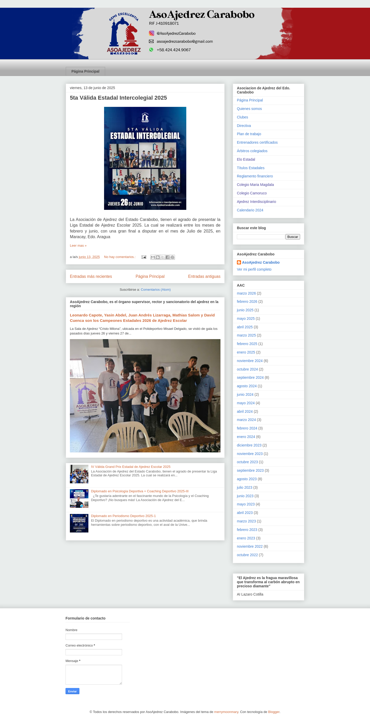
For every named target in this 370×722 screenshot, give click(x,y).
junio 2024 (245, 394)
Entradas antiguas (204, 276)
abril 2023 (245, 513)
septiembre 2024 (250, 377)
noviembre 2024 (250, 361)
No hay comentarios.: (120, 257)
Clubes (242, 117)
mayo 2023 (246, 504)
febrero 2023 (247, 530)
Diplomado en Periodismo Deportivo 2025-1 (123, 516)
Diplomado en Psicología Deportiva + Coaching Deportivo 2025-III (140, 491)
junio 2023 (245, 496)
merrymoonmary (226, 712)
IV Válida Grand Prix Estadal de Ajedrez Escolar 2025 (130, 467)
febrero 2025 (247, 344)
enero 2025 (246, 352)
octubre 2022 (247, 555)
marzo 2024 (246, 420)
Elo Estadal (246, 159)
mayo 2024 (246, 403)
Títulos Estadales (250, 168)
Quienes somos (249, 109)
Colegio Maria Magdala (255, 185)
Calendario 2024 (250, 210)
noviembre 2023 (250, 454)
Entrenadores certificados (257, 142)
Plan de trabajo (249, 134)
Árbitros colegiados (252, 151)
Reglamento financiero (255, 176)
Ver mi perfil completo (254, 269)
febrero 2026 (247, 301)
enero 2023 (246, 538)
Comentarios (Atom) (156, 289)
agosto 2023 (247, 479)
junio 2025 (245, 310)
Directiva (244, 126)
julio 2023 (244, 487)
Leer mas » (78, 245)
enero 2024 (246, 437)
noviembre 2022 (250, 546)
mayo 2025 (246, 318)
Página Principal (85, 71)
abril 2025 (245, 327)
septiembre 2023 (250, 470)
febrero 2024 (247, 428)
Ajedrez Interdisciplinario (256, 202)
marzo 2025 (246, 335)
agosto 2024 (247, 386)
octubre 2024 (247, 369)
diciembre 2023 (249, 445)
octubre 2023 (247, 462)
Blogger (274, 712)
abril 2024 (245, 411)
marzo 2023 (246, 521)
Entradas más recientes (91, 276)
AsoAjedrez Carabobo (261, 262)
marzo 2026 (246, 293)
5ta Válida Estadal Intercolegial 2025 (118, 97)
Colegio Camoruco (252, 193)
